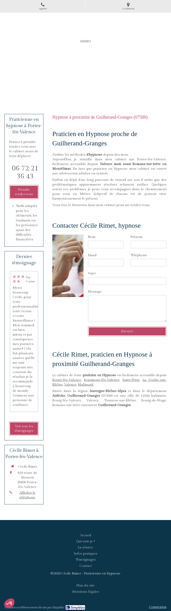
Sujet (92, 273)
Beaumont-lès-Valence (102, 380)
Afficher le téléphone (27, 495)
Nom (92, 237)
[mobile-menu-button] (85, 41)
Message (95, 291)
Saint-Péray (131, 380)
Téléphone (138, 255)
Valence (70, 384)
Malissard (85, 384)
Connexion (158, 607)
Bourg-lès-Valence (66, 380)
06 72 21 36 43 (25, 172)
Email (92, 255)
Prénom (136, 237)
